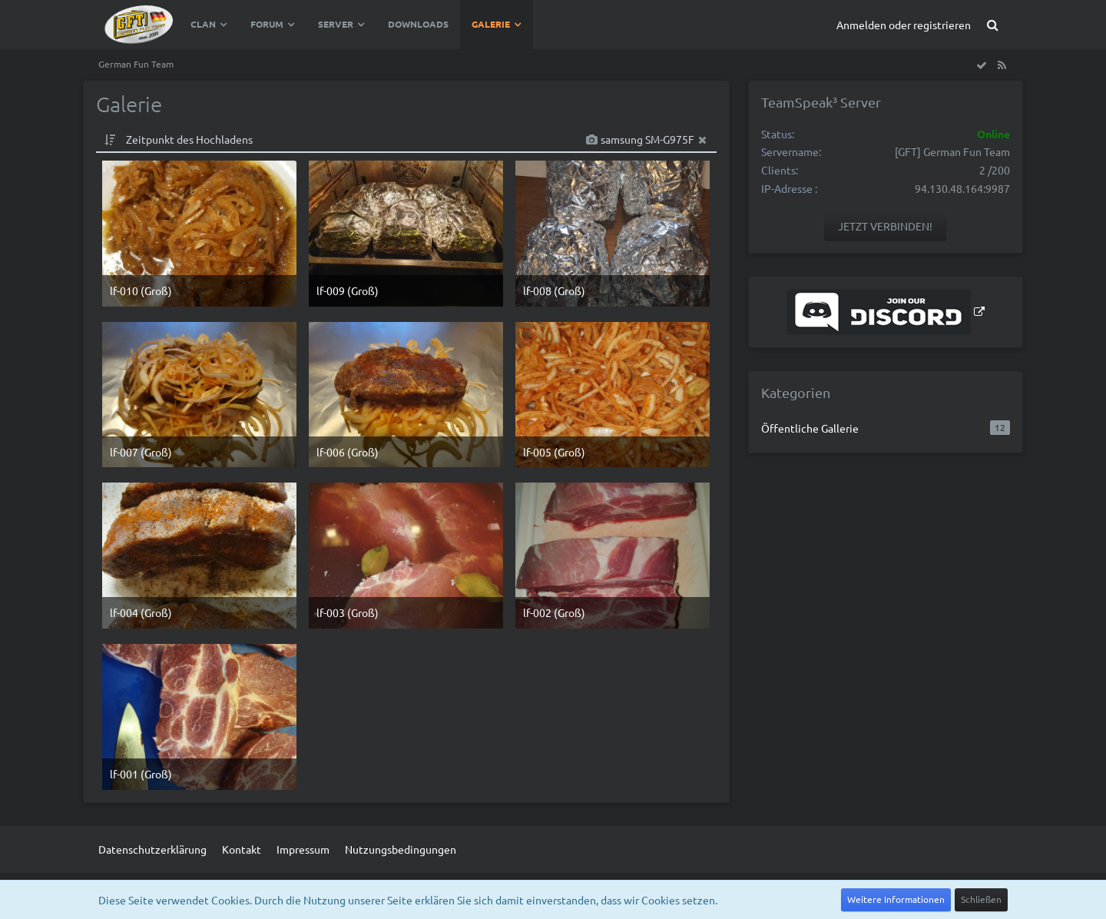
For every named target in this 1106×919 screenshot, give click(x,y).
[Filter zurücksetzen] (703, 140)
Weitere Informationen (896, 899)
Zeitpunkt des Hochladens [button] (189, 139)
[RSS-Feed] (1001, 64)
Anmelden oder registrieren (903, 25)
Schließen (981, 899)
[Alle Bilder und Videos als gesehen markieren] (981, 64)
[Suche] (992, 24)
